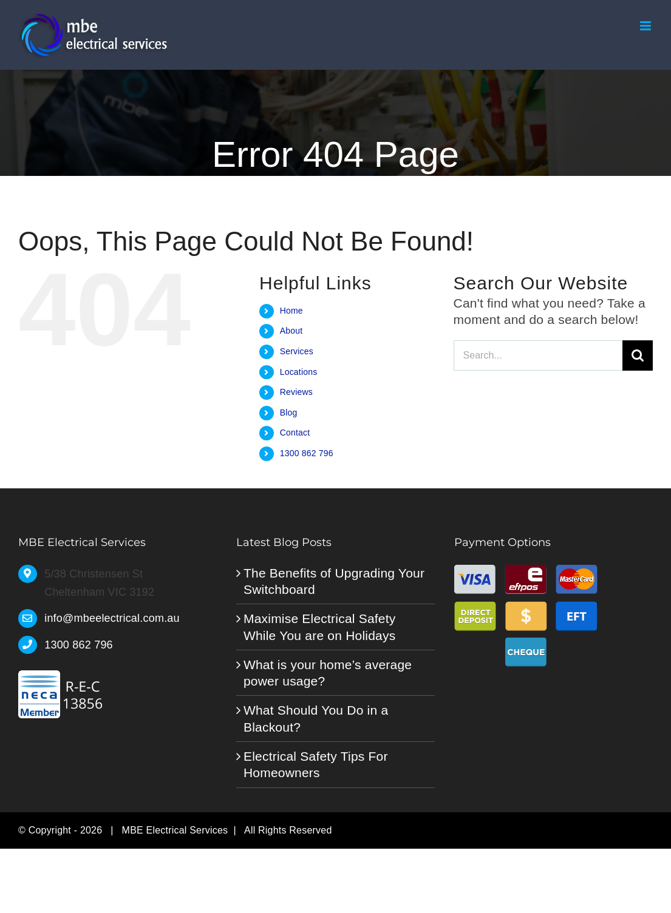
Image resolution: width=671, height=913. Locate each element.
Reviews (296, 392)
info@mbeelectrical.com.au (112, 618)
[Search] (637, 355)
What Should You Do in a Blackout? (316, 718)
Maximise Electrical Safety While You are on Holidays (320, 626)
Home (291, 310)
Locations (299, 372)
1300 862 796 (306, 453)
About (291, 330)
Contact (295, 432)
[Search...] (538, 355)
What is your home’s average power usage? (328, 673)
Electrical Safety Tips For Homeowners (316, 764)
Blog (289, 412)
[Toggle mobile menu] (646, 25)
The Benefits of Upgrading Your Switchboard (334, 581)
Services (296, 351)
